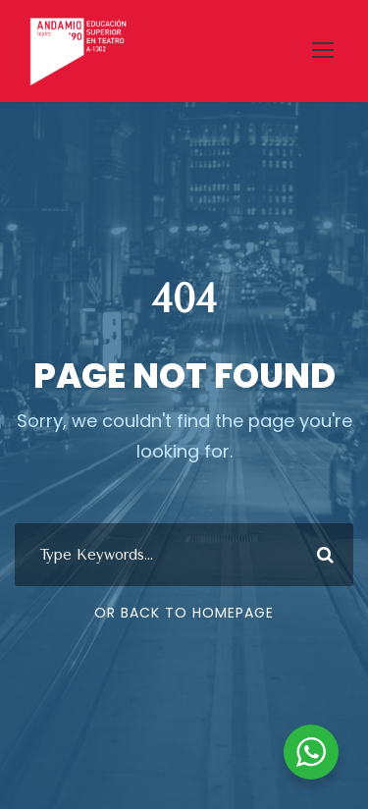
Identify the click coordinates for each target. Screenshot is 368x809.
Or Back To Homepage (184, 612)
